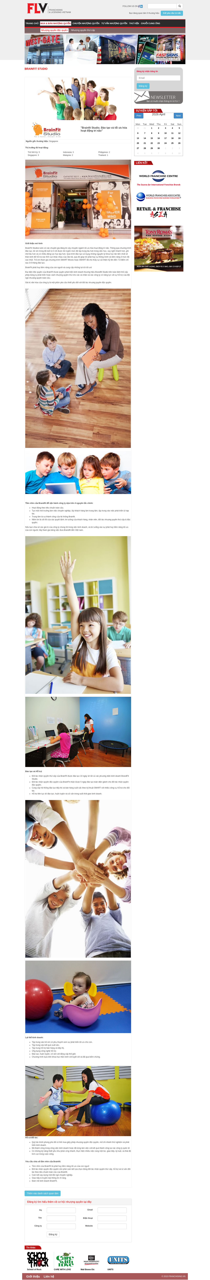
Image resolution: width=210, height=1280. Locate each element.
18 (172, 138)
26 (179, 143)
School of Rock (34, 1269)
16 (159, 138)
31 (145, 128)
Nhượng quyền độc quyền (54, 30)
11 (172, 133)
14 (145, 138)
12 (179, 133)
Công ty (38, 1226)
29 (152, 148)
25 (172, 143)
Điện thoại (88, 1218)
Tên (40, 1218)
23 (159, 143)
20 (138, 143)
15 (152, 138)
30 (138, 128)
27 (138, 148)
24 (165, 143)
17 (165, 138)
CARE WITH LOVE (62, 1269)
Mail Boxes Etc (88, 1269)
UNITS (110, 1269)
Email (90, 1210)
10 (165, 133)
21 (145, 143)
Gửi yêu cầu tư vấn (172, 13)
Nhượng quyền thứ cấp (83, 30)
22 (152, 143)
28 (145, 148)
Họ (40, 1210)
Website (89, 1226)
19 (179, 138)
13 (138, 138)
